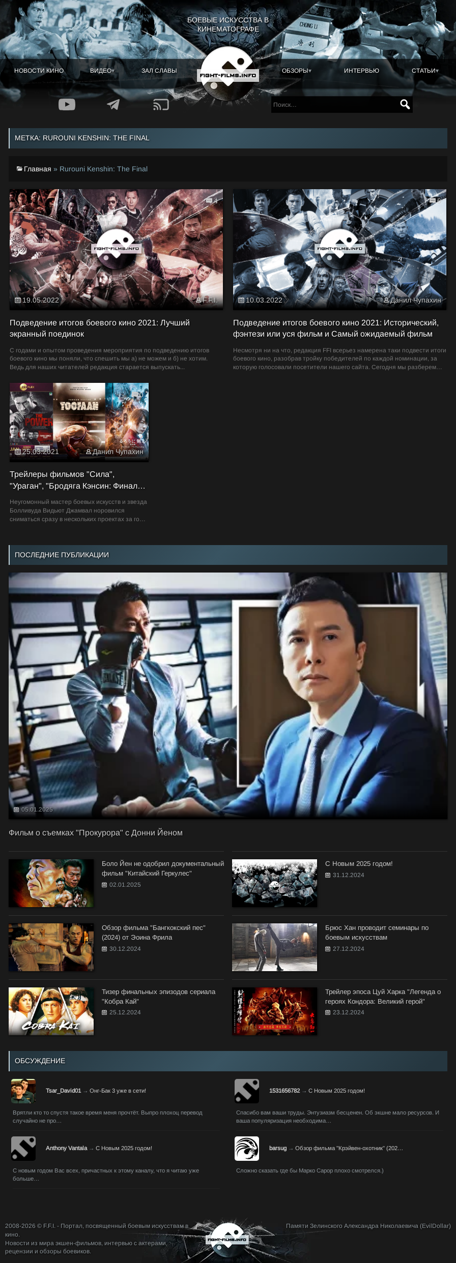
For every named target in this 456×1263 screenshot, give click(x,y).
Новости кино (39, 70)
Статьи (424, 70)
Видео (100, 70)
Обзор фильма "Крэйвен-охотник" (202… (349, 1148)
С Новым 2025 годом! (336, 1091)
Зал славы (159, 70)
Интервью (361, 70)
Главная (37, 169)
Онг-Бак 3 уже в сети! (118, 1091)
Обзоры (295, 70)
